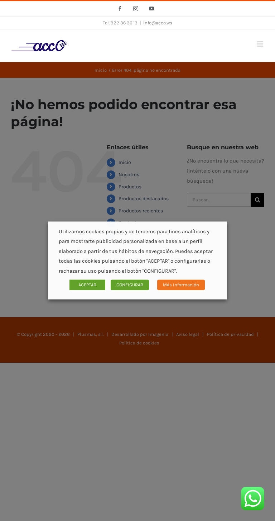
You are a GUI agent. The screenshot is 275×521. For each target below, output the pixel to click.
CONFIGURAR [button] (129, 285)
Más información (181, 285)
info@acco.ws (157, 22)
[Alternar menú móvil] (260, 44)
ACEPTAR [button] (87, 285)
